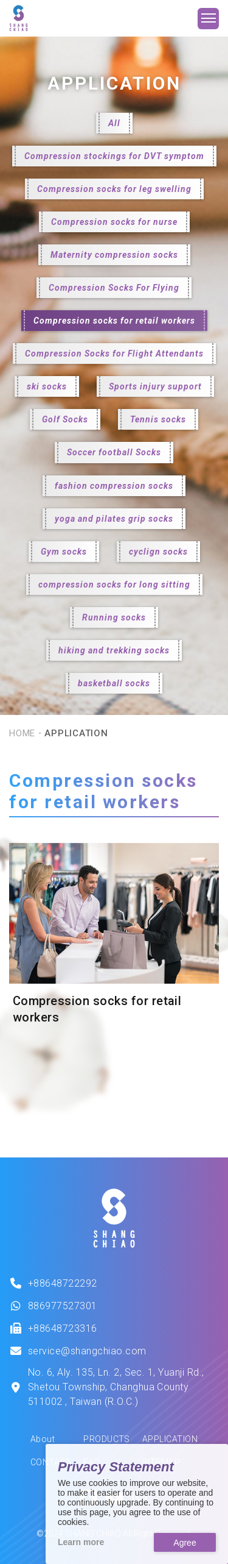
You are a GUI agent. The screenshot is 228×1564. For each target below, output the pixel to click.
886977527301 (62, 1306)
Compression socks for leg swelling (114, 189)
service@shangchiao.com (87, 1351)
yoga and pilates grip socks (114, 519)
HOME (22, 733)
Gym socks (64, 551)
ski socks (47, 386)
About (42, 1439)
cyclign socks (158, 551)
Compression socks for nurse (114, 222)
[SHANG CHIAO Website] (18, 18)
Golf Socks (65, 419)
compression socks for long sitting (114, 584)
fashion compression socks (114, 486)
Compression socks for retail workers (114, 320)
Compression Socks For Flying (114, 288)
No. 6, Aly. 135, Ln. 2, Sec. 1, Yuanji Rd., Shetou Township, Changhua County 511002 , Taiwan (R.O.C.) (116, 1387)
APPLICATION (170, 1439)
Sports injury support (155, 386)
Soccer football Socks (114, 452)
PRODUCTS (106, 1439)
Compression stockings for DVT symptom (114, 156)
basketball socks (114, 683)
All (114, 123)
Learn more (81, 1542)
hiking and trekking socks (114, 650)
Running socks (114, 617)
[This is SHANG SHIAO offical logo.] (114, 1218)
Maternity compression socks (114, 255)
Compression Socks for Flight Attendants (114, 353)
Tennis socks (158, 419)
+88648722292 (62, 1283)
